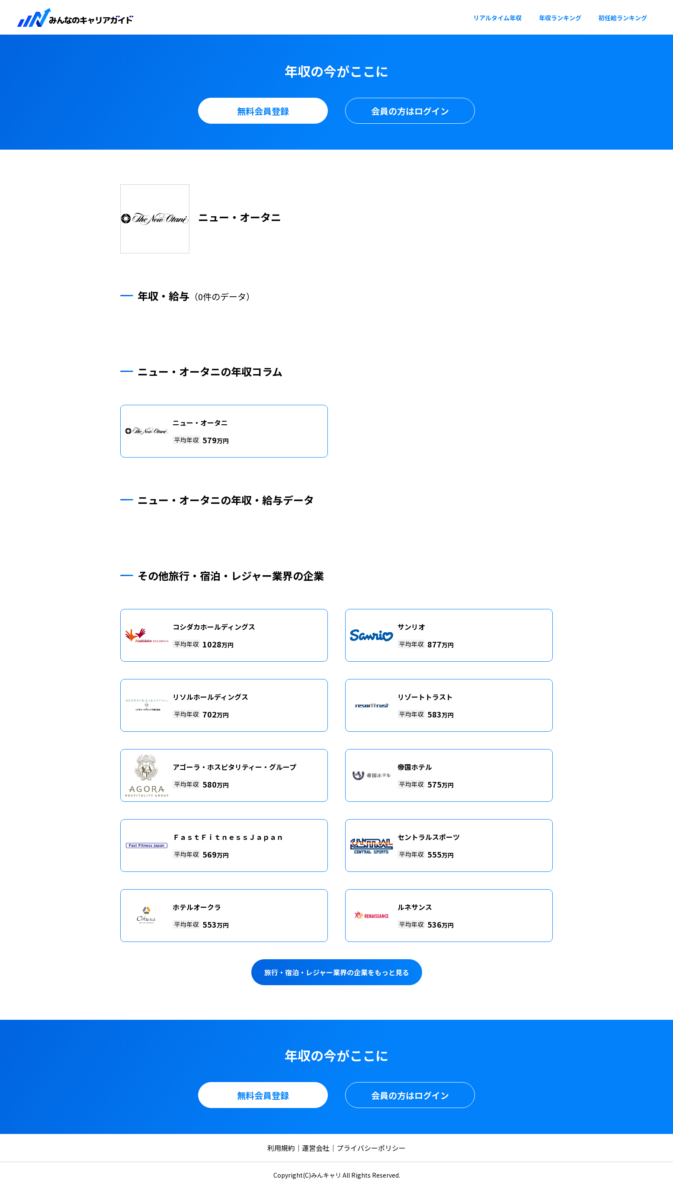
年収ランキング (560, 17)
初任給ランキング (623, 17)
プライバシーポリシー (371, 1148)
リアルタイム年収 (497, 17)
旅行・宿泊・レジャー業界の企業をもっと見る (336, 972)
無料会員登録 (263, 111)
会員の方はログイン (410, 111)
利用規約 (281, 1148)
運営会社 (316, 1148)
